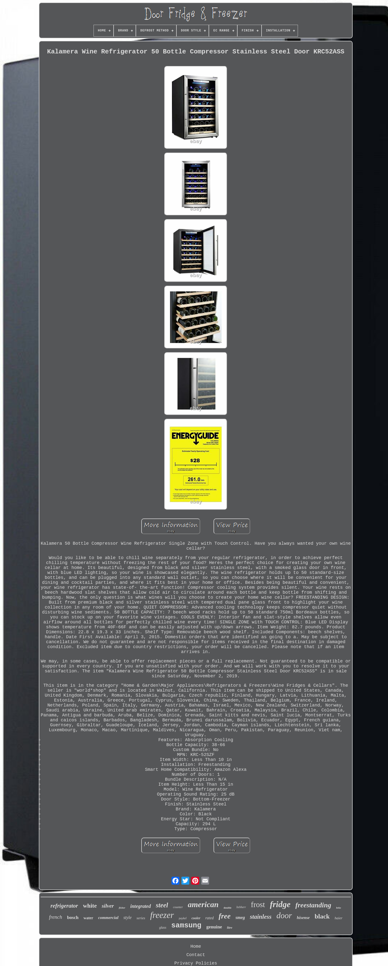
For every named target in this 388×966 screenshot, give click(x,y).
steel (162, 905)
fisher (122, 907)
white (90, 905)
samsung (186, 925)
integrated (140, 906)
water (88, 918)
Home (195, 946)
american (203, 904)
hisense (303, 917)
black (322, 916)
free (224, 916)
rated (209, 918)
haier (338, 918)
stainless (261, 916)
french (55, 917)
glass (162, 927)
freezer (162, 915)
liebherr (241, 907)
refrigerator (64, 906)
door (284, 915)
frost (258, 904)
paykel (183, 918)
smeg (240, 917)
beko (338, 907)
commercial (108, 917)
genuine (214, 926)
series (141, 918)
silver (108, 906)
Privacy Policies (195, 963)
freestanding (313, 905)
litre (229, 927)
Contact (195, 954)
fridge (280, 904)
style (127, 917)
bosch (72, 917)
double (227, 907)
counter (178, 907)
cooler (196, 918)
